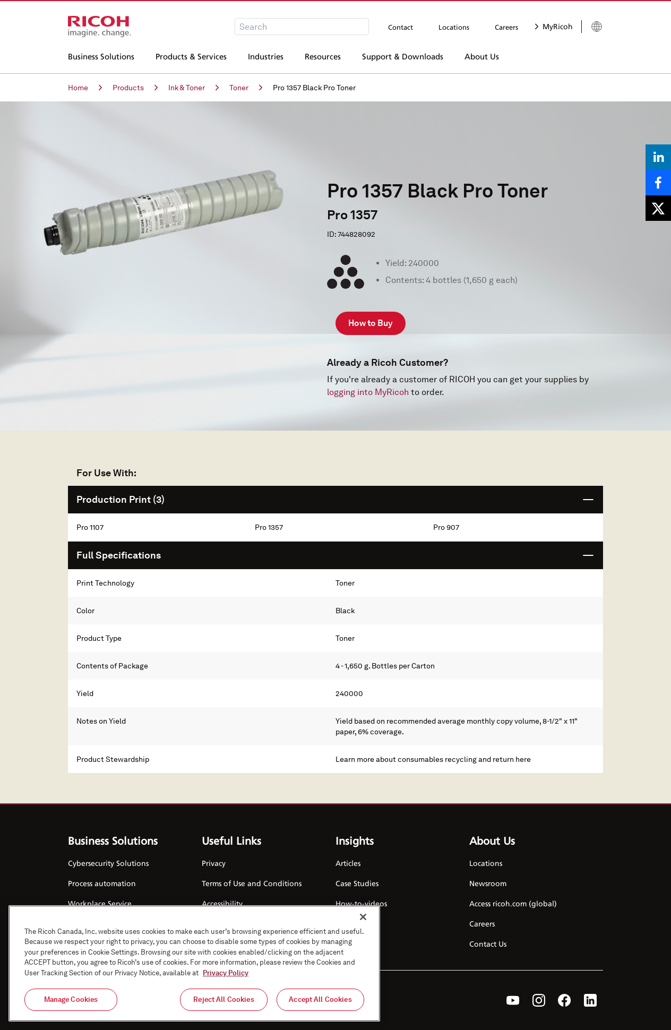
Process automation (102, 883)
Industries (265, 58)
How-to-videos (361, 903)
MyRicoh (554, 26)
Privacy (214, 863)
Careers (506, 27)
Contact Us (487, 943)
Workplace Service (100, 903)
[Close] (363, 917)
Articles (348, 863)
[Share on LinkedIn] (658, 157)
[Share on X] (658, 208)
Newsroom (487, 883)
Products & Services (191, 58)
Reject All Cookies (223, 999)
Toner (245, 87)
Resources (323, 58)
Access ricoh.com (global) (513, 903)
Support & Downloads (402, 58)
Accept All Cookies (320, 999)
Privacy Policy (225, 973)
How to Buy (370, 323)
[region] (194, 963)
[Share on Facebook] (658, 182)
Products (135, 87)
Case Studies (357, 883)
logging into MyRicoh (368, 392)
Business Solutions (101, 58)
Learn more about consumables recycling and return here (433, 759)
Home (85, 87)
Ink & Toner (193, 87)
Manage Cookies (71, 999)
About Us (481, 58)
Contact (400, 27)
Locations (453, 27)
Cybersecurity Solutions (108, 863)
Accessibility (222, 903)
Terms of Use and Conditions (252, 883)
